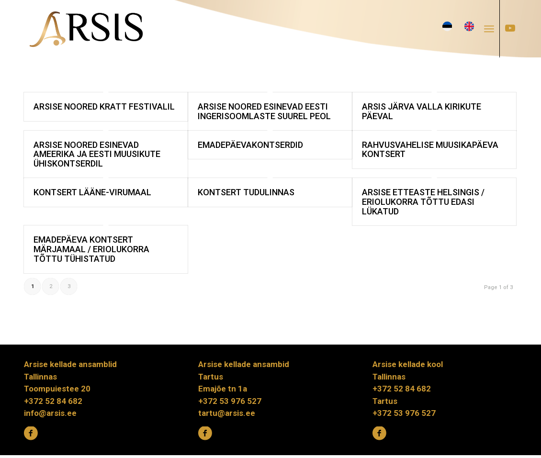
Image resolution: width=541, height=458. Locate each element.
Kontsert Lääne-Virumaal (92, 192)
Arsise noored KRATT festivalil (104, 106)
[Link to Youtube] (510, 28)
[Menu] (489, 28)
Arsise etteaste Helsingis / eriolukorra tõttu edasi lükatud (423, 201)
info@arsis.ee (50, 413)
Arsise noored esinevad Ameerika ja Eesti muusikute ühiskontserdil (97, 154)
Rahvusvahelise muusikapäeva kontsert (430, 149)
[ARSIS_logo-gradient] (86, 28)
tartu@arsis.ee (226, 413)
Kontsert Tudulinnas (246, 192)
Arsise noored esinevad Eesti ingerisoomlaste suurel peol (264, 111)
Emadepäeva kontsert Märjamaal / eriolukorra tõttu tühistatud (91, 249)
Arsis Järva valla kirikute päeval (421, 111)
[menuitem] (492, 28)
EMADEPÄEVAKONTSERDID (250, 145)
